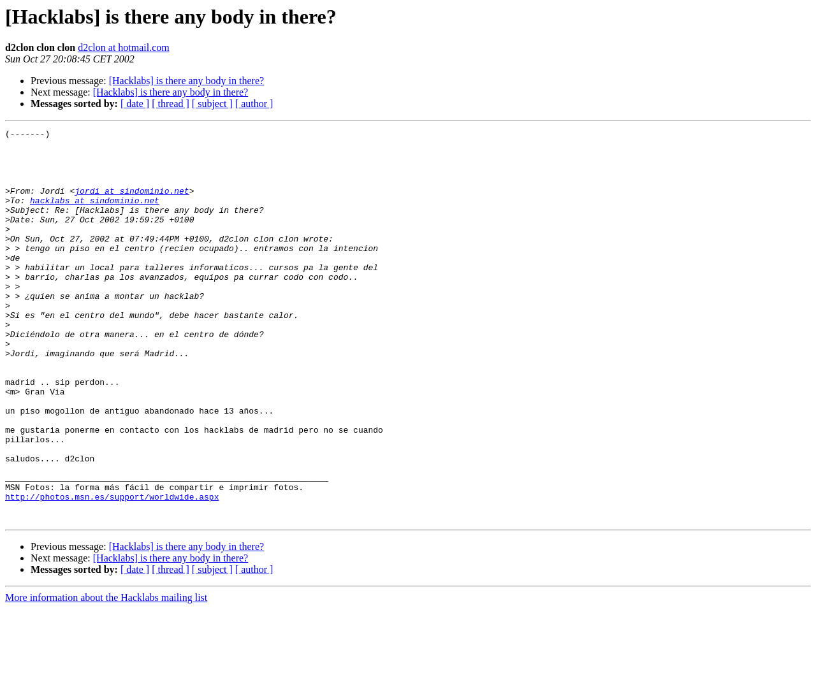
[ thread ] (170, 103)
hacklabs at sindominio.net (94, 215)
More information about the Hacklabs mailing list (106, 675)
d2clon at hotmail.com (124, 47)
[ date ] (134, 103)
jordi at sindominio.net (132, 204)
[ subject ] (212, 103)
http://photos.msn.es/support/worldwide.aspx (112, 571)
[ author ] (254, 103)
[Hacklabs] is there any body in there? (186, 80)
